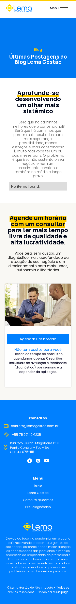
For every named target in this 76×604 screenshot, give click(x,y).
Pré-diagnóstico (38, 507)
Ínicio (38, 486)
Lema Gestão (38, 493)
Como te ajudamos (38, 500)
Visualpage (61, 592)
